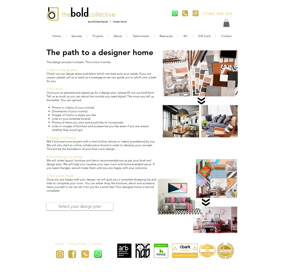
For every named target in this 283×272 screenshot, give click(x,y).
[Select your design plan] (80, 206)
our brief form (145, 92)
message (97, 77)
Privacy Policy (77, 244)
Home (60, 244)
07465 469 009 (218, 13)
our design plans (71, 73)
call (68, 77)
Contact (97, 244)
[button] (226, 23)
